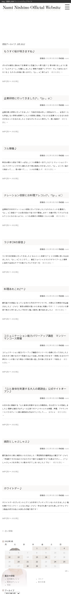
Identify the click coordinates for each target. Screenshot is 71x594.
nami (67, 58)
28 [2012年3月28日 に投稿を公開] (28, 566)
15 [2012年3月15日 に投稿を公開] (37, 557)
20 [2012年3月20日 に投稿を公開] (18, 561)
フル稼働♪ (10, 148)
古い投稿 (7, 530)
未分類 (14, 81)
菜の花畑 (41, 582)
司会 (9, 585)
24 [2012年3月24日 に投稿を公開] (55, 561)
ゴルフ (40, 579)
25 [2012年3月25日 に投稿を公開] (64, 561)
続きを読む (57, 72)
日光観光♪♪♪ (13, 579)
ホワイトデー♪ (13, 488)
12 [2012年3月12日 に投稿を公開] (9, 557)
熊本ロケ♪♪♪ (13, 582)
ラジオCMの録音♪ (15, 242)
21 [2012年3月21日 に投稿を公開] (28, 561)
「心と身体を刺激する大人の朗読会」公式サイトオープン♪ (35, 390)
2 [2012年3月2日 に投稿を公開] (45, 548)
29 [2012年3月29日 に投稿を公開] (37, 566)
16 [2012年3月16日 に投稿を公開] (46, 557)
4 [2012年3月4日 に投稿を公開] (64, 548)
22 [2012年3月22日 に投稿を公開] (37, 561)
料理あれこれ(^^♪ (15, 289)
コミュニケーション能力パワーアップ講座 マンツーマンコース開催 (35, 337)
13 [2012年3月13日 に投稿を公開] (18, 557)
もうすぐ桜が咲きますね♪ (19, 51)
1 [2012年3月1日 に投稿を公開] (36, 548)
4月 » (67, 571)
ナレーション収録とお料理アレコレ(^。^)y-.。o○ (33, 195)
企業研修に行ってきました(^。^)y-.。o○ (28, 98)
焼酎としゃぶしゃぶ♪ (17, 441)
